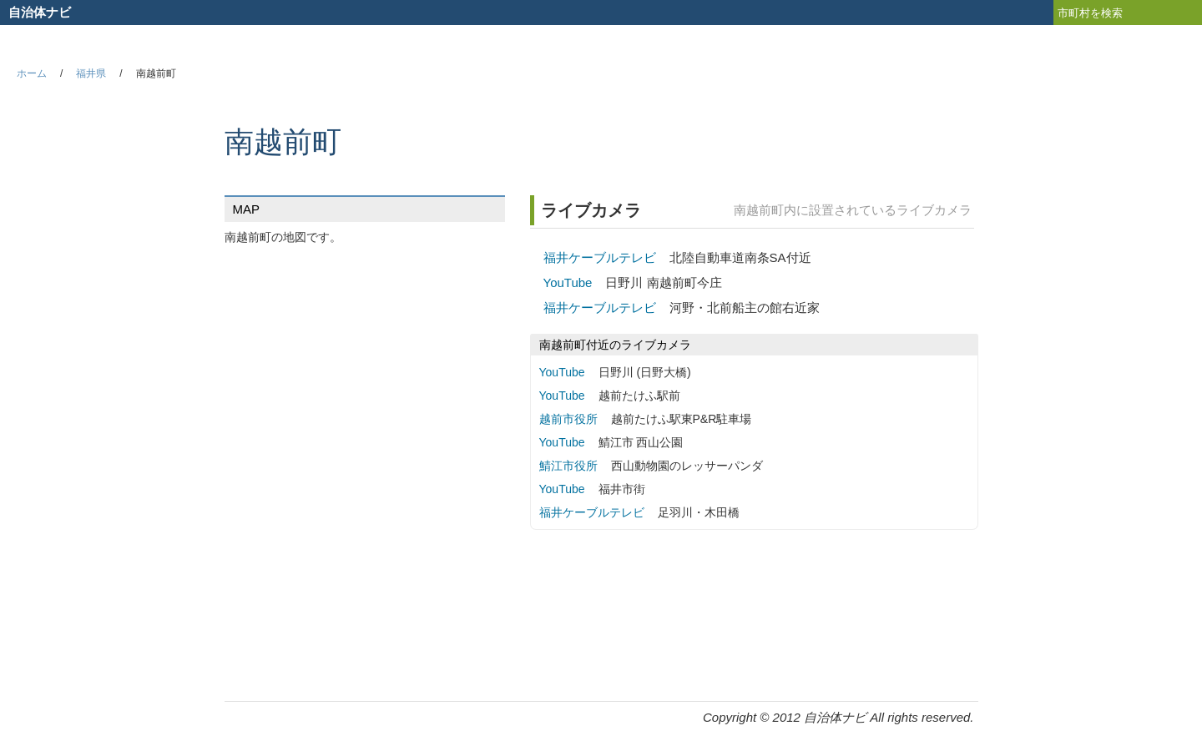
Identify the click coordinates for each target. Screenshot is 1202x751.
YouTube (568, 282)
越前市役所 (568, 419)
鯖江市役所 (568, 465)
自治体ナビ (39, 12)
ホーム (32, 73)
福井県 (91, 73)
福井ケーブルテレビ (599, 257)
